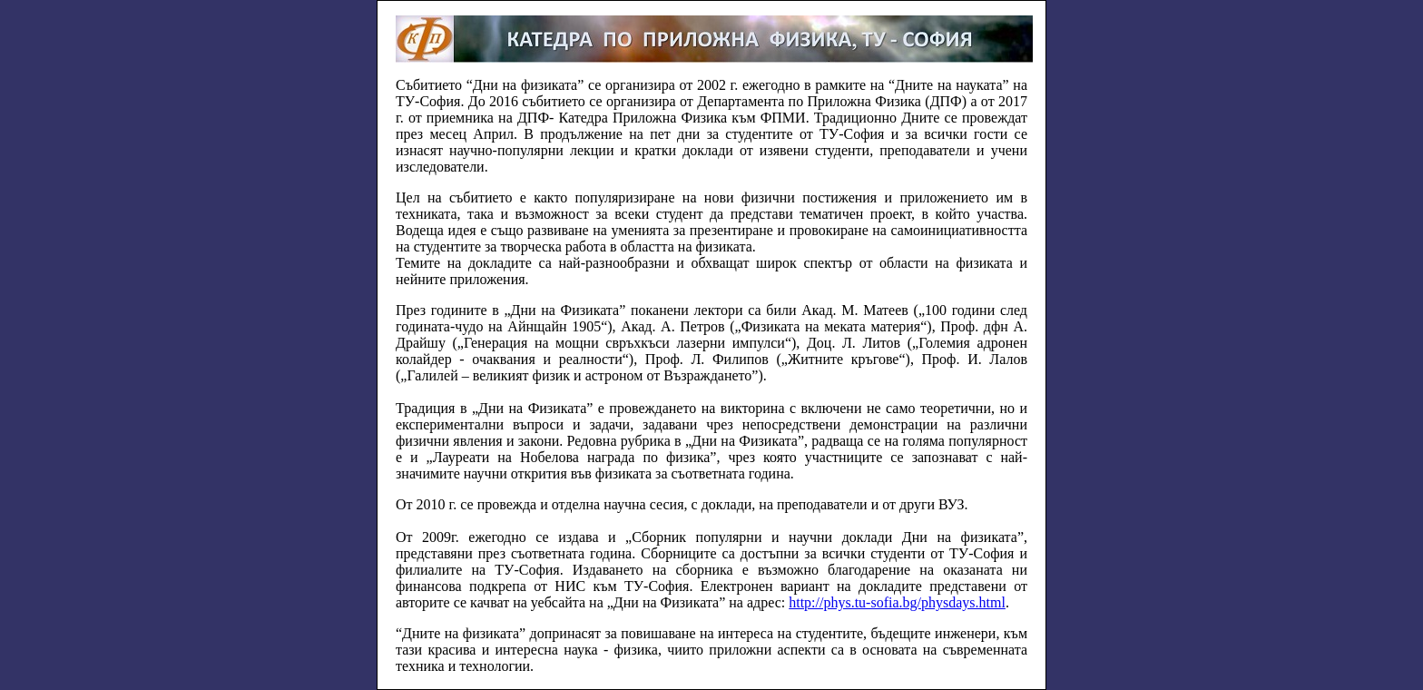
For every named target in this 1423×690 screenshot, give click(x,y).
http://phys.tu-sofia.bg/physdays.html (897, 602)
